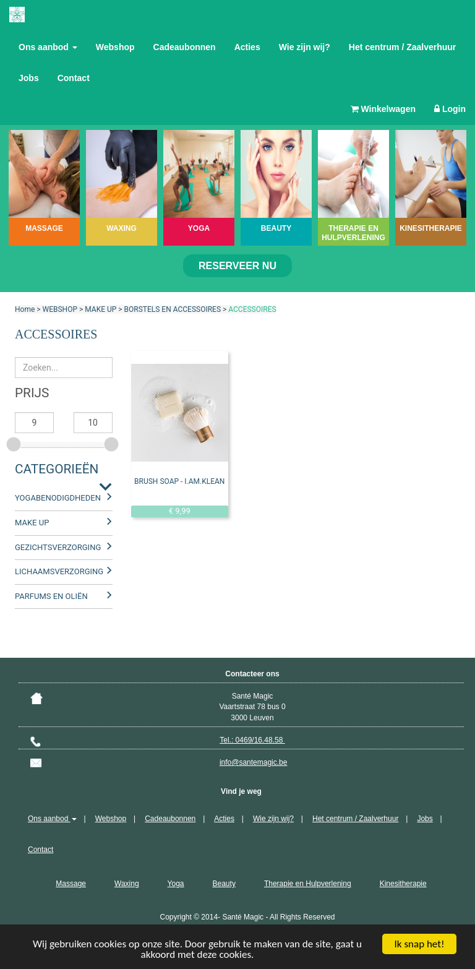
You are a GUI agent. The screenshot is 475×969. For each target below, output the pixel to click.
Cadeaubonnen (184, 47)
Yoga (176, 883)
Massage (71, 883)
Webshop (115, 47)
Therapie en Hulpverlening (307, 883)
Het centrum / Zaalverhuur (402, 47)
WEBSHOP (60, 309)
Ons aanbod (48, 47)
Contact (74, 78)
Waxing (126, 883)
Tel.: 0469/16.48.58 (252, 740)
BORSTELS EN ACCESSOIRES (172, 309)
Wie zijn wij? (304, 47)
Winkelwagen (383, 109)
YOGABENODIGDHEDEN (58, 497)
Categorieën (56, 469)
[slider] (15, 442)
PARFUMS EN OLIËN (51, 596)
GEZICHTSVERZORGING (58, 547)
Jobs (29, 78)
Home (25, 309)
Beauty (224, 883)
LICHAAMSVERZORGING (59, 571)
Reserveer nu (237, 266)
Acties (247, 47)
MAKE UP (100, 309)
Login (450, 109)
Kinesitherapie (403, 883)
